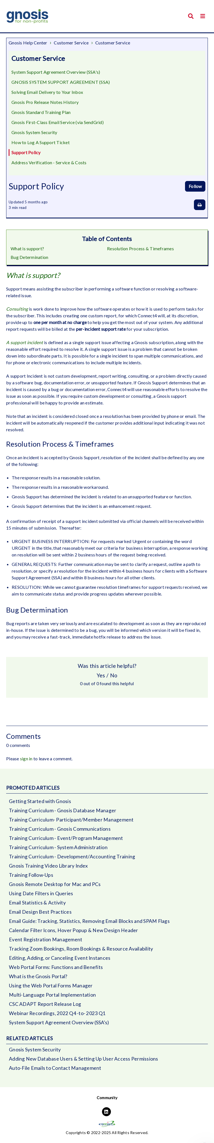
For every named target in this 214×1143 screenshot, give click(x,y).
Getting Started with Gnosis (40, 801)
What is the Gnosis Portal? (38, 976)
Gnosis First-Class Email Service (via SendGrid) (57, 122)
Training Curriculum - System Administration (58, 847)
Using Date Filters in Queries (41, 893)
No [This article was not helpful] (113, 675)
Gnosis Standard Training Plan (40, 112)
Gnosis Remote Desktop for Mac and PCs (55, 884)
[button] (202, 16)
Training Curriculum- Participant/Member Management (71, 820)
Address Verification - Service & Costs (49, 162)
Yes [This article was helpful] (101, 675)
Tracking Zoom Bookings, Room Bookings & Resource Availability (81, 949)
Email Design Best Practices (40, 912)
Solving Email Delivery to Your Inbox (47, 92)
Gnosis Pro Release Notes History (45, 102)
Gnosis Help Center (28, 42)
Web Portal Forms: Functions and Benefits (56, 967)
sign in (26, 758)
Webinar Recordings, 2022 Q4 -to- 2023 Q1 (57, 1013)
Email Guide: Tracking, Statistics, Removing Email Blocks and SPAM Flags (89, 921)
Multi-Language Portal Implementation (52, 995)
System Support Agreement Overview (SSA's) (55, 72)
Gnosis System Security (34, 132)
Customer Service (71, 42)
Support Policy (26, 152)
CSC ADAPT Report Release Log (45, 1004)
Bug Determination (29, 257)
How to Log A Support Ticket (40, 142)
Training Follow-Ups (31, 875)
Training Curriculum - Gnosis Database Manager (62, 810)
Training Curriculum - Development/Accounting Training (72, 856)
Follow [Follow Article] (195, 186)
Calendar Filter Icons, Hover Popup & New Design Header (73, 930)
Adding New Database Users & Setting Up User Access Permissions (83, 1059)
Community (107, 1097)
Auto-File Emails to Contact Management (55, 1068)
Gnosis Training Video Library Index (48, 866)
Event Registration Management (45, 939)
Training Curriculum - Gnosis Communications (60, 829)
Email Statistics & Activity (37, 903)
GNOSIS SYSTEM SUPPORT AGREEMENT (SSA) (60, 82)
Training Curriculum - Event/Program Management (66, 838)
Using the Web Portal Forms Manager (51, 986)
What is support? (27, 248)
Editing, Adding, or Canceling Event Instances (59, 958)
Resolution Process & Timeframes (140, 248)
